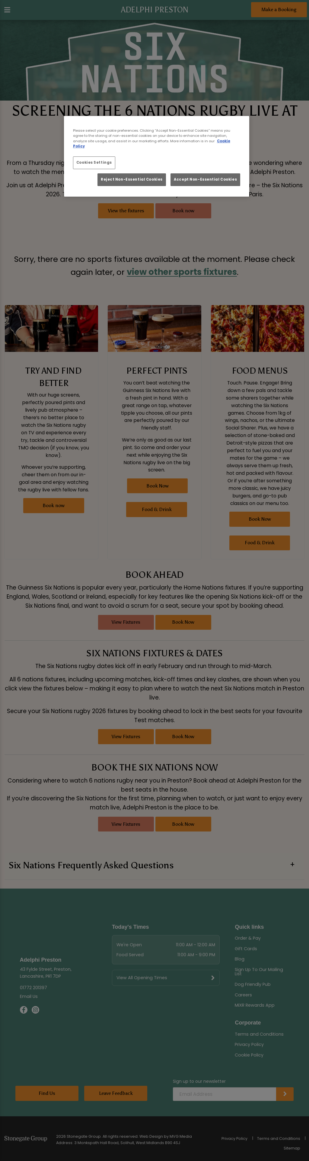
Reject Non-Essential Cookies (132, 179)
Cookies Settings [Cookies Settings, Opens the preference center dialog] (94, 162)
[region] (156, 156)
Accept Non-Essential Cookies (205, 179)
